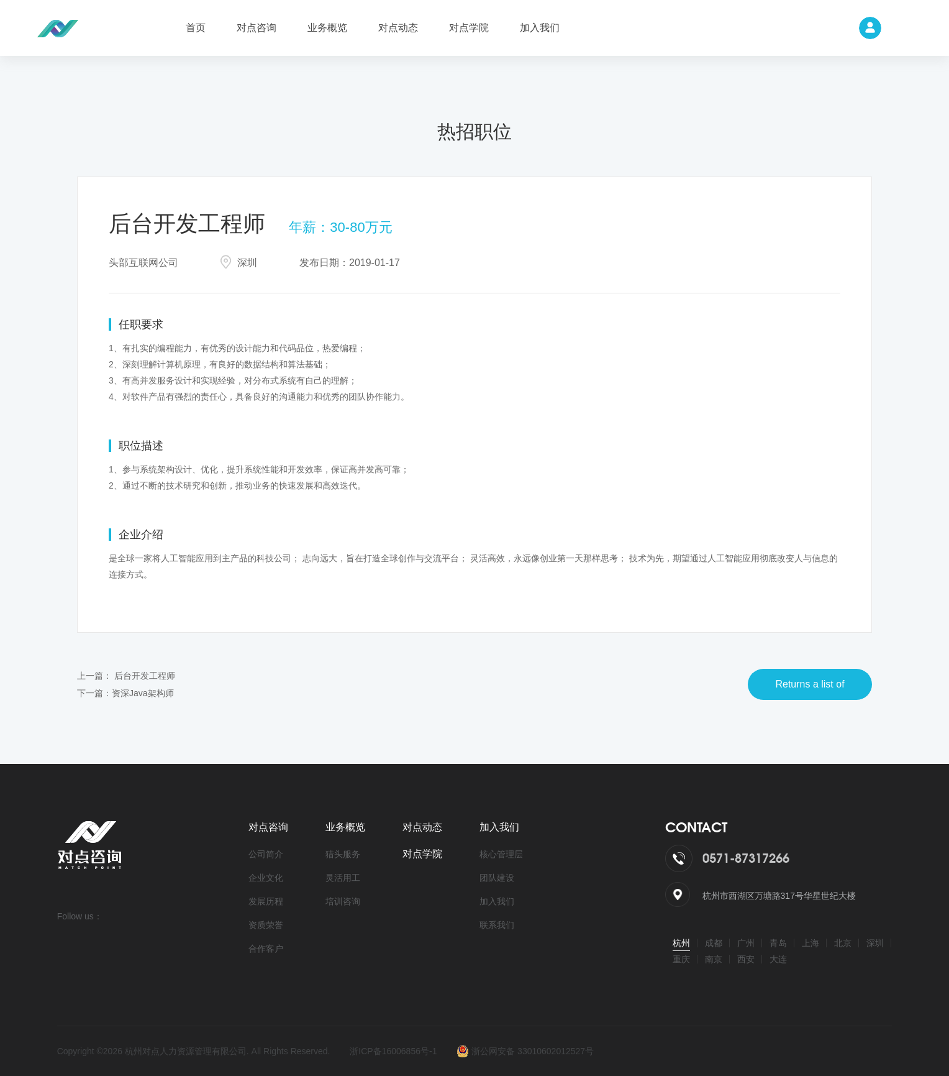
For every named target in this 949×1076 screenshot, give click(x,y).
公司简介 (265, 854)
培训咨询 (342, 901)
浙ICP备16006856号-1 (393, 1051)
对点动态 (398, 27)
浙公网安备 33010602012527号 (525, 1051)
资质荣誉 (265, 925)
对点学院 (469, 27)
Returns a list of (809, 684)
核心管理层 (501, 854)
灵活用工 (342, 878)
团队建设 (496, 878)
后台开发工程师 (144, 676)
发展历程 (265, 901)
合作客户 (265, 949)
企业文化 (265, 878)
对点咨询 (256, 27)
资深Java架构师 (143, 693)
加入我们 (540, 27)
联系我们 (496, 925)
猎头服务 (342, 854)
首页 (196, 27)
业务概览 (327, 27)
